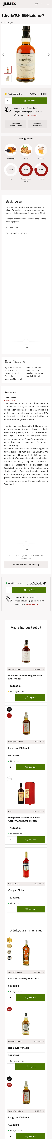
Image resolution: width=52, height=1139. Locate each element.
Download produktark (37, 124)
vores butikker (32, 115)
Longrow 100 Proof (18, 748)
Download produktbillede (16, 124)
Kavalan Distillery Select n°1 (23, 978)
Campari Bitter (16, 890)
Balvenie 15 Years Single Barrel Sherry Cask (25, 677)
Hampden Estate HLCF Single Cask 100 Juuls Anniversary (24, 819)
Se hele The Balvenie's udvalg (26, 564)
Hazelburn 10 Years (18, 1048)
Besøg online (9, 400)
